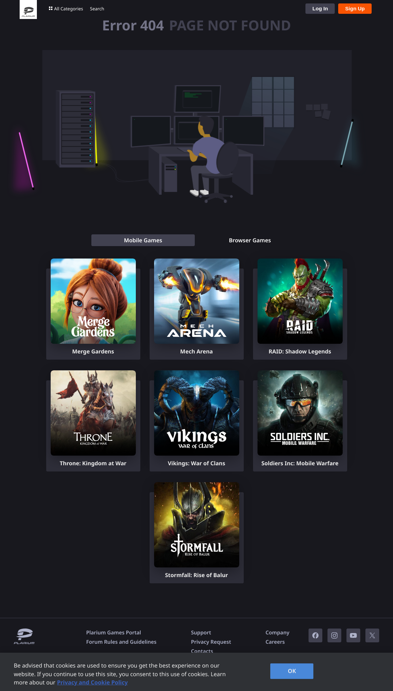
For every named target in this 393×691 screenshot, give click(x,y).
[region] (196, 672)
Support (201, 632)
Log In (320, 8)
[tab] (143, 240)
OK (292, 671)
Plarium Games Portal (113, 632)
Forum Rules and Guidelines (121, 642)
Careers (275, 642)
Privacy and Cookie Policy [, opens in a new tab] (92, 682)
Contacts (202, 651)
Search (97, 9)
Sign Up (355, 8)
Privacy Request (211, 642)
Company (277, 632)
